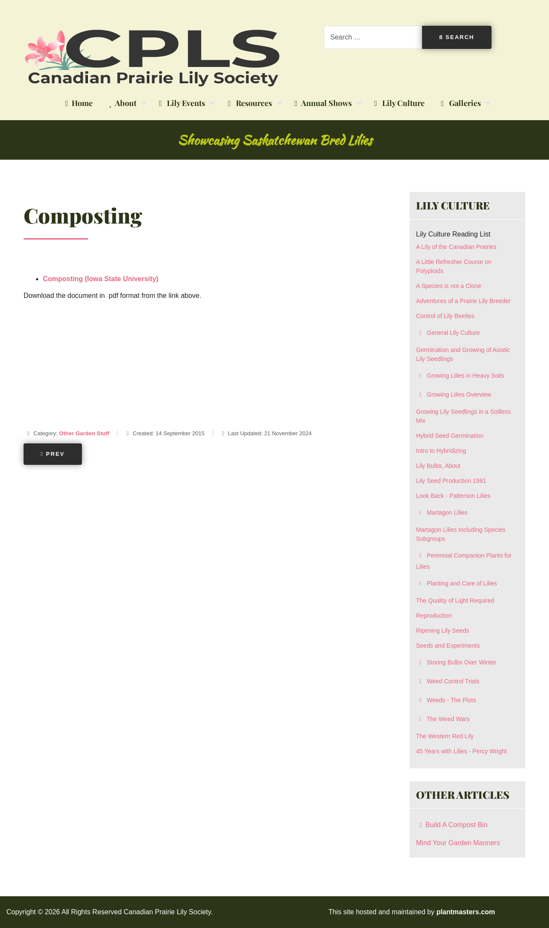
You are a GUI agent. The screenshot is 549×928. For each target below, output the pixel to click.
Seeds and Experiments (448, 645)
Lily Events (180, 103)
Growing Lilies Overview (453, 394)
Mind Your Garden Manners (458, 842)
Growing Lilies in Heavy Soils (460, 375)
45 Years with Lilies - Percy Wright (461, 751)
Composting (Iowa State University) (100, 278)
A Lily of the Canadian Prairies (456, 246)
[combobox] (373, 37)
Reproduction (434, 615)
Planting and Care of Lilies (456, 583)
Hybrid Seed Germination (449, 435)
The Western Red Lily (445, 736)
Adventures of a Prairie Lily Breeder (463, 300)
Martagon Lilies (442, 512)
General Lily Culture (448, 332)
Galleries (459, 103)
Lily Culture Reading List (453, 234)
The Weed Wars (443, 719)
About (121, 103)
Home (77, 103)
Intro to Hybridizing (441, 450)
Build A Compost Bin (452, 824)
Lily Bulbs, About (438, 465)
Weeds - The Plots (446, 700)
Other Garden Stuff (84, 433)
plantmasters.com (465, 912)
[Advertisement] (204, 367)
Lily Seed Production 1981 (451, 480)
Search (456, 37)
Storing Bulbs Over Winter (456, 662)
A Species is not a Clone (448, 285)
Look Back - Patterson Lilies (453, 495)
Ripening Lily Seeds (442, 630)
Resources (248, 103)
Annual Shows (321, 103)
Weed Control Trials (448, 681)
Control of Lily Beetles (445, 315)
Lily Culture (398, 103)
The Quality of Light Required (455, 600)
